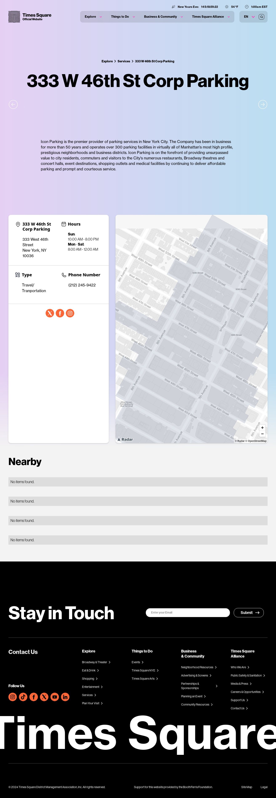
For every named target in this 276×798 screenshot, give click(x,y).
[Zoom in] (262, 428)
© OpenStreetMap (256, 441)
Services (124, 61)
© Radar (240, 441)
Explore (107, 61)
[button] (93, 17)
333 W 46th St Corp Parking (154, 61)
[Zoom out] (262, 434)
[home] (29, 17)
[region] (191, 329)
